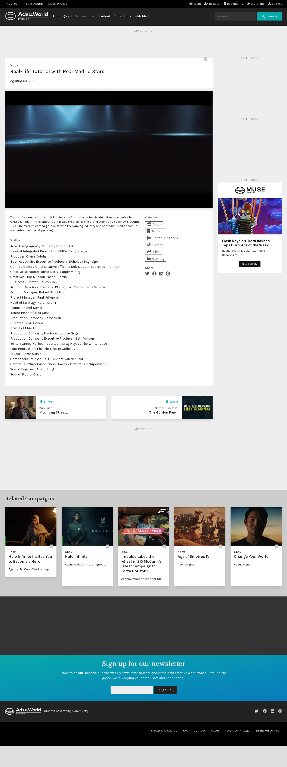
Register (212, 4)
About (215, 730)
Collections (122, 16)
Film (153, 252)
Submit (275, 4)
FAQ (185, 730)
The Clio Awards (33, 4)
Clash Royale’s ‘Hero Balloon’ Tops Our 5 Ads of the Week (246, 242)
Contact (199, 730)
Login (195, 4)
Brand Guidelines (267, 730)
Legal (246, 730)
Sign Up (165, 690)
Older (171, 402)
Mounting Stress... (54, 412)
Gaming (155, 258)
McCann (29, 81)
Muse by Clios (57, 4)
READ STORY (249, 264)
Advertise (231, 730)
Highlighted (62, 16)
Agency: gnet (186, 564)
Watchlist (142, 16)
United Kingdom (162, 238)
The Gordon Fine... (163, 412)
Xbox (14, 65)
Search (269, 16)
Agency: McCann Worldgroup (29, 569)
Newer (46, 402)
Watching (256, 4)
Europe (155, 245)
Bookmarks (233, 4)
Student (104, 16)
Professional (84, 16)
